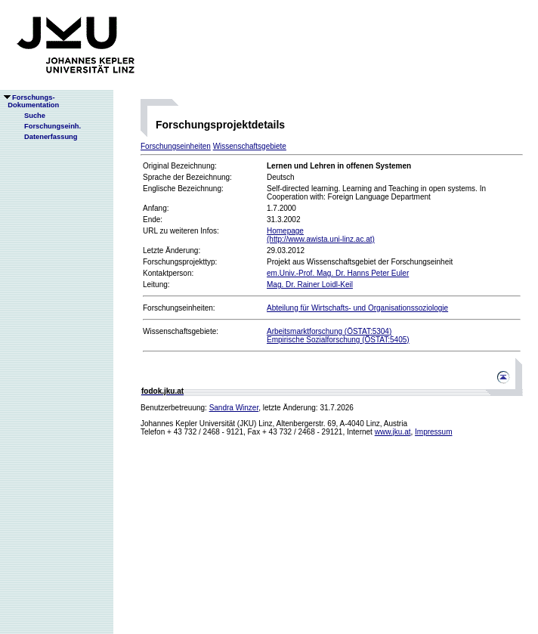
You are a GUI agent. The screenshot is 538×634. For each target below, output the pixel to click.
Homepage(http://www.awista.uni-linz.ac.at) (321, 235)
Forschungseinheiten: (179, 308)
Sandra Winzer (234, 408)
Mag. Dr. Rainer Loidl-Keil (310, 284)
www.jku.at (393, 432)
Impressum (433, 432)
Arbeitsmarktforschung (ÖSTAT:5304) (329, 331)
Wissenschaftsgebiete (249, 146)
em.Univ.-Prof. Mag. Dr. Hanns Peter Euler (338, 273)
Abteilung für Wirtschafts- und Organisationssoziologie (357, 308)
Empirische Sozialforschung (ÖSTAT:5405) (338, 340)
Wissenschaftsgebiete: (180, 331)
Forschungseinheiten (176, 146)
